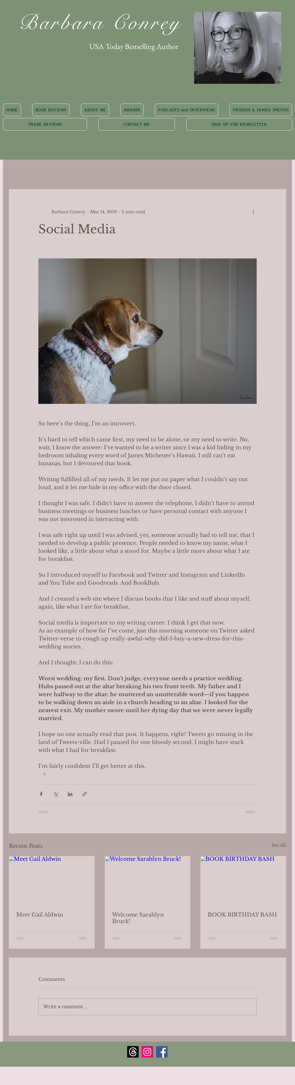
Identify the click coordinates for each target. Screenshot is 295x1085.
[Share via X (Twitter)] (55, 794)
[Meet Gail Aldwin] (51, 880)
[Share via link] (84, 794)
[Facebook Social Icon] (162, 1052)
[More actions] (253, 211)
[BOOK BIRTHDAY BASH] (243, 880)
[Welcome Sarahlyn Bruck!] (147, 880)
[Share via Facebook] (41, 794)
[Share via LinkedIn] (70, 794)
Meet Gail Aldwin (39, 915)
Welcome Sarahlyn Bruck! (138, 918)
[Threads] (133, 1052)
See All (279, 845)
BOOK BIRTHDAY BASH (242, 915)
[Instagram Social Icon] (147, 1052)
